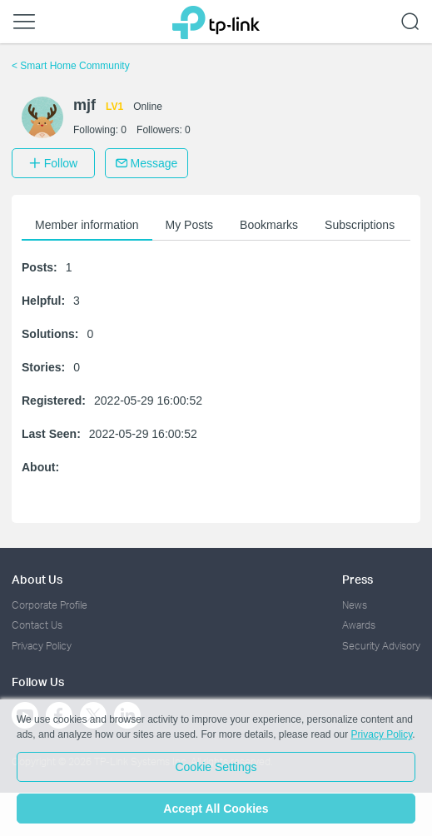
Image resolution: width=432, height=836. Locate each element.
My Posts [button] (190, 224)
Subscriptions (360, 224)
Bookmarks (269, 224)
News (354, 605)
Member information (87, 224)
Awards (358, 625)
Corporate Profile (49, 605)
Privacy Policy (42, 645)
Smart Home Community (71, 66)
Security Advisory (381, 645)
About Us (37, 579)
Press (357, 579)
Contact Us (37, 625)
